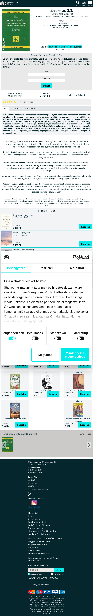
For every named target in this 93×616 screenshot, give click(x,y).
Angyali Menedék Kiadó (38, 544)
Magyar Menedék (41, 584)
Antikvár (32, 480)
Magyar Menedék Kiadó (39, 541)
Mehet (46, 85)
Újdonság (32, 483)
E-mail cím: (46, 78)
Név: (47, 71)
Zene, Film (32, 477)
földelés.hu (46, 613)
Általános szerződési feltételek (42, 531)
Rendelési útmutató (37, 522)
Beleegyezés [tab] (16, 268)
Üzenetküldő (34, 519)
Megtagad (45, 354)
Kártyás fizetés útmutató (39, 525)
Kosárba (85, 226)
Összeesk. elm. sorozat (38, 489)
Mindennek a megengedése (75, 354)
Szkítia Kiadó (34, 550)
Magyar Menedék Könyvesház (9, 5)
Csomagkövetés (35, 528)
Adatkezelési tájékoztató (39, 534)
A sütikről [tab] (77, 268)
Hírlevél (31, 516)
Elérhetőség (33, 513)
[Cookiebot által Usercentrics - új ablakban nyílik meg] (78, 257)
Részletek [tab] (46, 268)
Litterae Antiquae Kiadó (38, 553)
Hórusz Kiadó (34, 547)
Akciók (31, 486)
